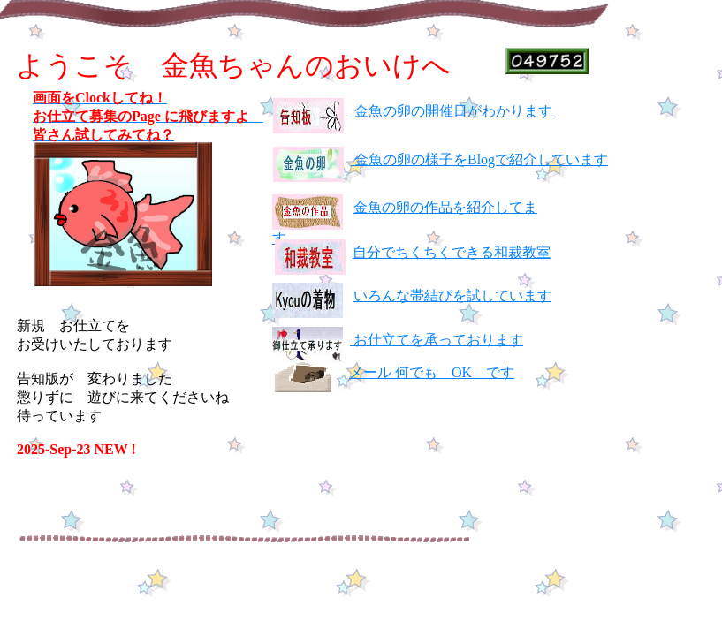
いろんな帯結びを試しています (452, 295)
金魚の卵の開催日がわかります (451, 110)
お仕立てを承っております (436, 339)
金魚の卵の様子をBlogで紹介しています (479, 159)
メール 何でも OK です (431, 372)
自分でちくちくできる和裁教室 (452, 252)
